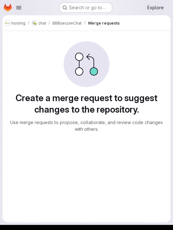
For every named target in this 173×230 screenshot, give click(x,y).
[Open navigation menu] (19, 8)
